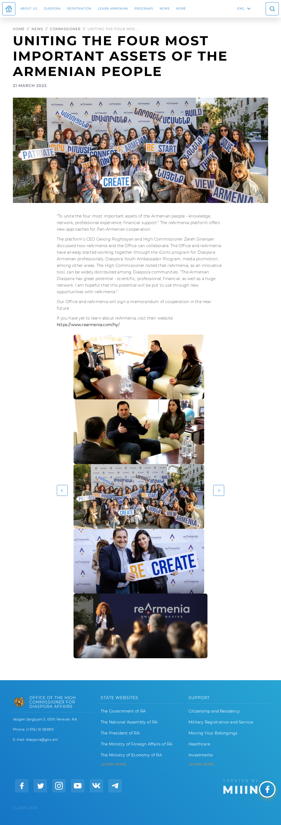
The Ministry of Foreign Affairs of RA (136, 744)
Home (19, 29)
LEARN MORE (114, 764)
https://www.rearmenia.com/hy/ (88, 324)
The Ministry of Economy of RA (131, 755)
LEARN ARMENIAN (113, 8)
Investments (201, 755)
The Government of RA (123, 711)
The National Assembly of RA (129, 722)
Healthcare (199, 744)
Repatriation (79, 8)
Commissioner (65, 29)
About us (28, 8)
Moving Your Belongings (213, 733)
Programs (143, 8)
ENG (241, 8)
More (181, 8)
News (165, 8)
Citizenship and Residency (214, 711)
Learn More (201, 764)
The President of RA (120, 733)
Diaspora (52, 8)
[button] (62, 490)
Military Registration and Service (221, 722)
